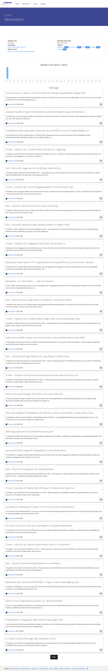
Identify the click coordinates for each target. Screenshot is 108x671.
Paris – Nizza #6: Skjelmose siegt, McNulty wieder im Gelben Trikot (38, 224)
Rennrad (59, 49)
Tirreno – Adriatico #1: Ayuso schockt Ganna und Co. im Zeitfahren (38, 544)
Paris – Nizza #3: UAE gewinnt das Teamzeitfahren (30, 469)
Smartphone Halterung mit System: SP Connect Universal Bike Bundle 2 (40, 506)
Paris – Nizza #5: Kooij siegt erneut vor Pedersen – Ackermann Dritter (39, 299)
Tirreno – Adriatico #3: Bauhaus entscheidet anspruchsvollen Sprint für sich (42, 375)
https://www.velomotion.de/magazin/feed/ (21, 51)
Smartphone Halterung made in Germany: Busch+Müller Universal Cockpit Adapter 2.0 (47, 130)
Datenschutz (44, 669)
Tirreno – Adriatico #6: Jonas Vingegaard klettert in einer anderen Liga (39, 186)
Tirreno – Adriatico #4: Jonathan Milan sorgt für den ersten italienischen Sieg (43, 318)
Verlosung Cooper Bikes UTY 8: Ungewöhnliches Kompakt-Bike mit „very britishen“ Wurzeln (50, 262)
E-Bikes (93, 47)
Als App (42, 4)
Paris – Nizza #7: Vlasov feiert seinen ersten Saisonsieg (32, 205)
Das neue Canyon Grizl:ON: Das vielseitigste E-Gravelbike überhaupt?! (39, 525)
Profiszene (73, 47)
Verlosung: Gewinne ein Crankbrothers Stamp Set (29, 431)
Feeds (35, 4)
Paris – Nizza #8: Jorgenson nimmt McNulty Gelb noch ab (33, 168)
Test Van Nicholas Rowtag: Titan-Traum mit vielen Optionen (34, 393)
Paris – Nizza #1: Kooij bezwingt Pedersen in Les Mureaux (33, 563)
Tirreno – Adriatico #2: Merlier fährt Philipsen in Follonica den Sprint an (40, 487)
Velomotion (11, 104)
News (17, 4)
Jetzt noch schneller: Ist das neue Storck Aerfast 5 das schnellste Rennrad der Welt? (45, 337)
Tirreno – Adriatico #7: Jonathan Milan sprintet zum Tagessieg (35, 149)
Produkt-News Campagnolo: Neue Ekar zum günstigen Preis (34, 619)
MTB (83, 47)
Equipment (60, 47)
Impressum (35, 669)
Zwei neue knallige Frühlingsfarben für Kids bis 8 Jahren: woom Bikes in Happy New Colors (49, 412)
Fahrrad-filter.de (15, 669)
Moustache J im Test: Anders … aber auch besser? (30, 281)
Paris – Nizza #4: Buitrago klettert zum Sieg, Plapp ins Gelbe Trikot (37, 356)
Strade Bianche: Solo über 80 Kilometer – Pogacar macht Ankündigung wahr (42, 582)
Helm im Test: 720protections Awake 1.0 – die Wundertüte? (34, 600)
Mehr (54, 657)
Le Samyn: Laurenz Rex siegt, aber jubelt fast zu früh (31, 638)
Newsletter (26, 4)
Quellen (55, 669)
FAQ (51, 669)
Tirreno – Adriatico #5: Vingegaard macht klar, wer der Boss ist (35, 243)
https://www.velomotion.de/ (17, 47)
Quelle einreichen (65, 669)
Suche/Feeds (26, 669)
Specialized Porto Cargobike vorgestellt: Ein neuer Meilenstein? (36, 450)
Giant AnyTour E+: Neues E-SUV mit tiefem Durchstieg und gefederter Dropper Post (45, 92)
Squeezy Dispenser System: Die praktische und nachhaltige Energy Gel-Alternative (45, 111)
